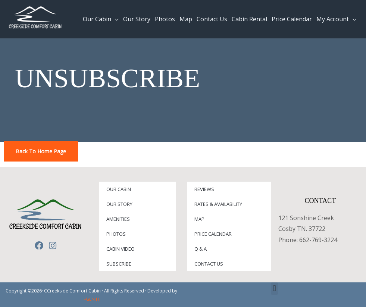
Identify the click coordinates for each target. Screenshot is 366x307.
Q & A (200, 248)
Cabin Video (120, 248)
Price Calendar (213, 234)
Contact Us (208, 263)
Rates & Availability (218, 204)
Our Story (119, 204)
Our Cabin (118, 189)
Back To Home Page (41, 151)
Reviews (204, 189)
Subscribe (118, 263)
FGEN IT (92, 299)
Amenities (118, 219)
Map (199, 219)
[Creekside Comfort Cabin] (35, 18)
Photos (116, 234)
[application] (115, 19)
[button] (274, 288)
